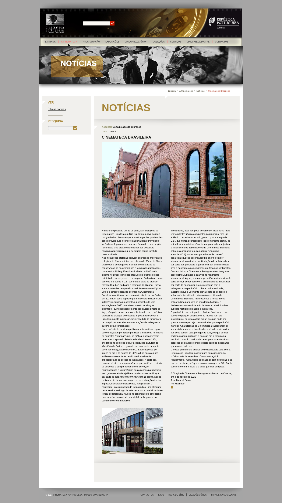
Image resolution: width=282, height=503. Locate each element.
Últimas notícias (57, 109)
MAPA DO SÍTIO (176, 495)
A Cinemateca (69, 42)
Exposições (112, 42)
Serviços (175, 42)
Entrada (50, 42)
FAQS (161, 495)
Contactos (221, 42)
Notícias (201, 91)
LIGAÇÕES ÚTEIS (198, 495)
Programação (91, 42)
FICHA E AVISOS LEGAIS (223, 495)
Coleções (159, 42)
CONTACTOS (147, 495)
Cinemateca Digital (198, 42)
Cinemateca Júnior (136, 42)
